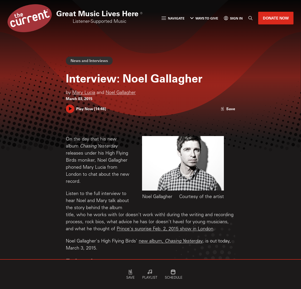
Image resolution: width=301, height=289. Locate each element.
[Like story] (228, 109)
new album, (152, 241)
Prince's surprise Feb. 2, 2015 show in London (165, 229)
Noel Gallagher (121, 93)
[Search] (250, 18)
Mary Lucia (83, 93)
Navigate (173, 18)
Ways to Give (204, 18)
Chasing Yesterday (183, 241)
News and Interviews (89, 60)
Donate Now (276, 18)
